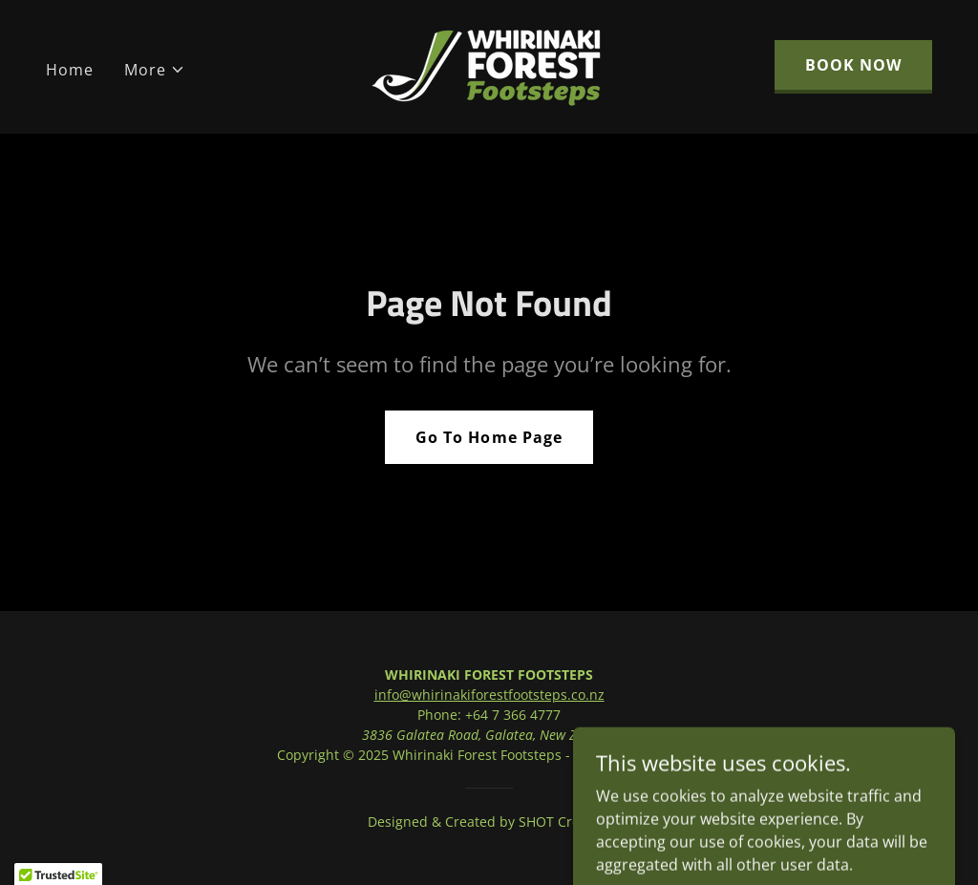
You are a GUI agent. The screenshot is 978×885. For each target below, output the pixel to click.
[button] (154, 69)
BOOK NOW (853, 64)
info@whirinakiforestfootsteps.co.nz (489, 694)
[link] (488, 64)
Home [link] (70, 69)
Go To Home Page (488, 437)
